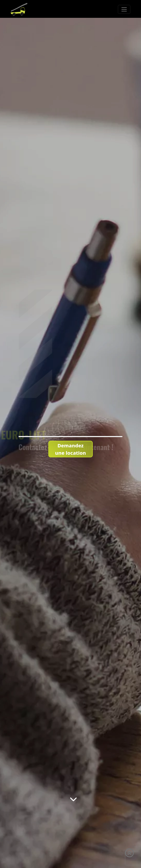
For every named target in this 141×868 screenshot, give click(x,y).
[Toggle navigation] (124, 9)
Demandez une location (70, 449)
